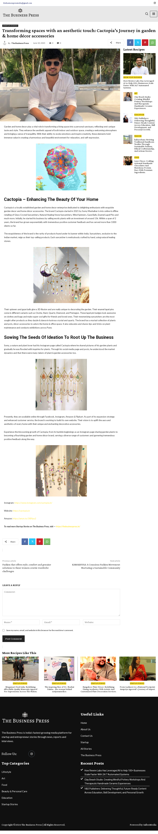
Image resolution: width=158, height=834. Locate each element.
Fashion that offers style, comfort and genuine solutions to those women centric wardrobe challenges (26, 568)
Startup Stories (10, 26)
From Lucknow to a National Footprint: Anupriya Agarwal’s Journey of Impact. (137, 688)
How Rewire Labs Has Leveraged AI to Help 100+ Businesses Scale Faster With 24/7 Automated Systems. (138, 84)
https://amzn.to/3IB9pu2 (24, 518)
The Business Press (20, 43)
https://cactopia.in (21, 510)
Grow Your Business (132, 77)
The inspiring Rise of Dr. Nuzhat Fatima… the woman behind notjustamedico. (59, 689)
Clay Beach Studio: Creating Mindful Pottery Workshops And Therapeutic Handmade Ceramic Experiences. (143, 102)
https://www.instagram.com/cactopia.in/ (33, 503)
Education (139, 115)
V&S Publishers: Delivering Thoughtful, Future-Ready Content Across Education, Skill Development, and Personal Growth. (144, 124)
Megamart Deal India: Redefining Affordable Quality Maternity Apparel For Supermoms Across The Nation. (20, 689)
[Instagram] (154, 3)
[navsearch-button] (146, 14)
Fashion (138, 136)
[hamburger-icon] (153, 14)
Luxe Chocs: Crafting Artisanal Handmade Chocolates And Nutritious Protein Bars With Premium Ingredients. (144, 167)
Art (136, 93)
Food (136, 157)
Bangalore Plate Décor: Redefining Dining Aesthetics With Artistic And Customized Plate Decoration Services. (98, 689)
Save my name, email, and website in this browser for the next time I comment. (39, 630)
